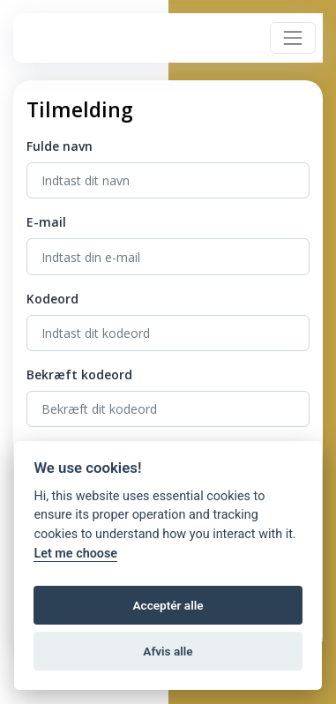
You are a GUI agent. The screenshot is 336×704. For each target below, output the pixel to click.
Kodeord (52, 298)
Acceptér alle (167, 605)
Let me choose (75, 553)
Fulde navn (59, 146)
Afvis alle (167, 651)
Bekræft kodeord (79, 374)
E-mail (46, 221)
